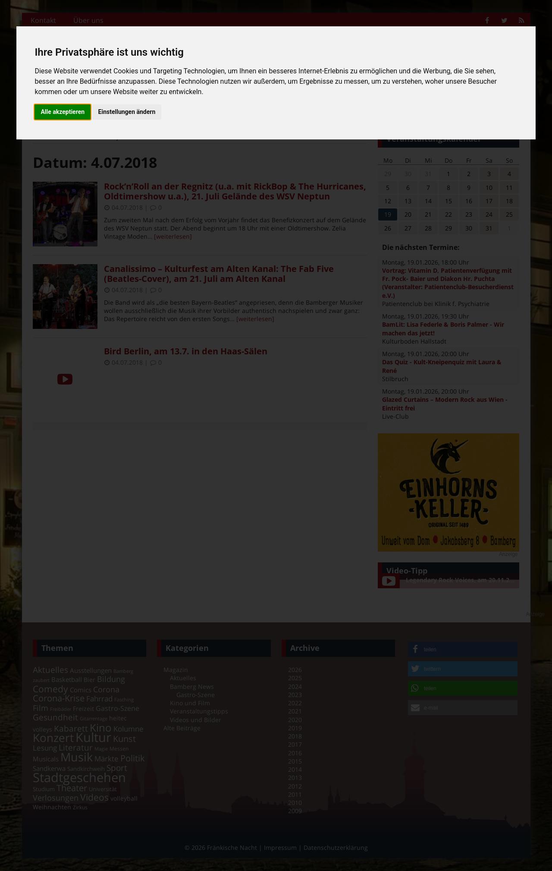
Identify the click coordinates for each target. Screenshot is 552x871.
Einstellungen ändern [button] (127, 111)
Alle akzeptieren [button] (63, 111)
